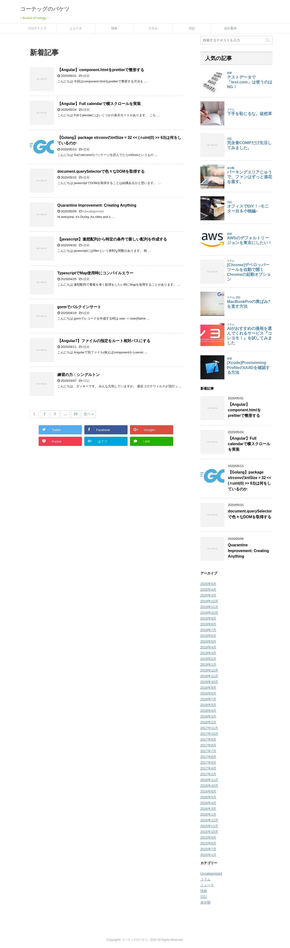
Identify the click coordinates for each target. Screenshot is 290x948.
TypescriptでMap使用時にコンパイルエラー (95, 273)
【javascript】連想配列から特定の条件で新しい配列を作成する (112, 239)
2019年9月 (208, 618)
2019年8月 (208, 624)
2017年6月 (208, 757)
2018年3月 (208, 716)
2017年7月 (208, 751)
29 (76, 414)
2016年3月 (208, 809)
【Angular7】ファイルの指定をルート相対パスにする (104, 341)
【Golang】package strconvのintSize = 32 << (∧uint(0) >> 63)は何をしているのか (249, 480)
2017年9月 (208, 739)
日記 (192, 28)
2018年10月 (209, 682)
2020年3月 (208, 595)
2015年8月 (208, 843)
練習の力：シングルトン (78, 375)
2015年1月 (208, 855)
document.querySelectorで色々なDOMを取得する (101, 171)
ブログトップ (37, 28)
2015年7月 (208, 849)
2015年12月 (209, 820)
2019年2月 (208, 659)
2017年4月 (208, 768)
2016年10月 (209, 786)
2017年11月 (209, 728)
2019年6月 (208, 636)
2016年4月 (208, 803)
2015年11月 (209, 826)
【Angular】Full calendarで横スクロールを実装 (99, 104)
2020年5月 (208, 584)
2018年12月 (209, 670)
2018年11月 (209, 676)
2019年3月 (208, 653)
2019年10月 (209, 613)
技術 (114, 28)
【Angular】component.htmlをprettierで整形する (100, 70)
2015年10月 (209, 832)
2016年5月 (208, 797)
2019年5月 (208, 641)
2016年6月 (208, 791)
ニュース (75, 28)
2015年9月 (208, 837)
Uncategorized (93, 211)
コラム (153, 28)
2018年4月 (208, 711)
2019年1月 (208, 664)
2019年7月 (208, 630)
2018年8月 (208, 693)
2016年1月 (208, 814)
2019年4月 (208, 647)
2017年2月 (208, 774)
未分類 (205, 902)
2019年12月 (209, 601)
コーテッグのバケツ (45, 9)
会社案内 (230, 28)
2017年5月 (208, 762)
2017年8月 (208, 745)
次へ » (89, 414)
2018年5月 (208, 705)
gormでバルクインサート (79, 307)
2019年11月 (209, 607)
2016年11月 (209, 780)
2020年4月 (208, 589)
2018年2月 (208, 722)
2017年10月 (209, 734)
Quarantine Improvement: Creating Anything (96, 205)
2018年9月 (208, 687)
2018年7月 (208, 699)
